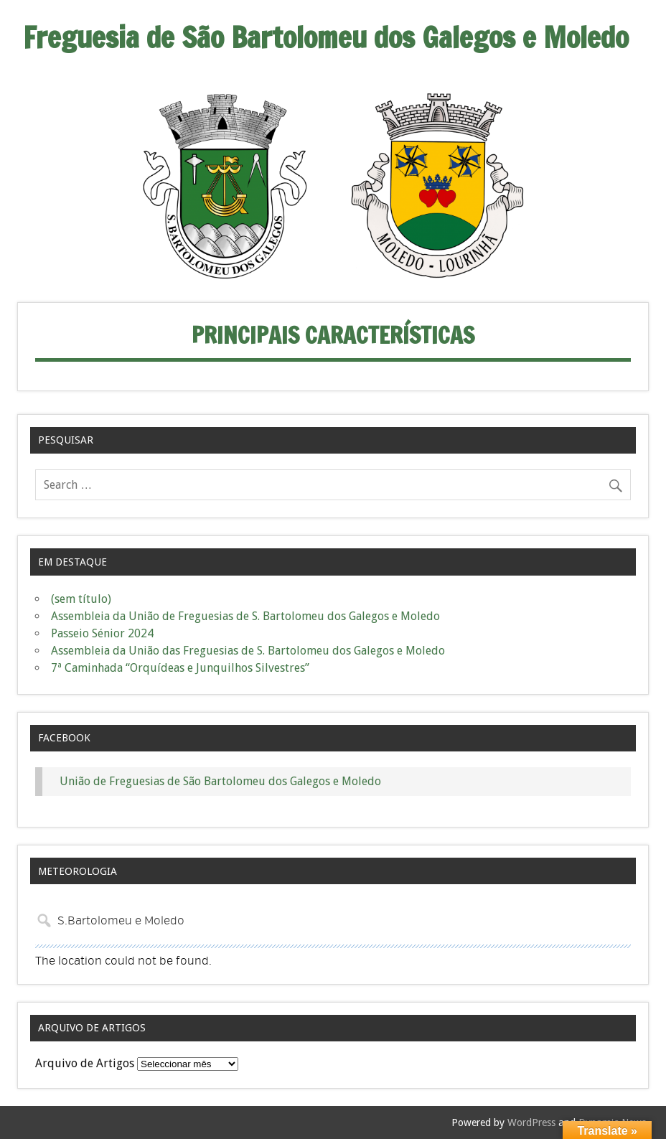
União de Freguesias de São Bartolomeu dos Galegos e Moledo (220, 781)
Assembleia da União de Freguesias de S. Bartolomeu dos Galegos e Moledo (245, 616)
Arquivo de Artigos (84, 1063)
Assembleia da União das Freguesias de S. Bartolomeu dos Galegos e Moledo (248, 650)
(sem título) (81, 599)
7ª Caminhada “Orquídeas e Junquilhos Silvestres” (180, 668)
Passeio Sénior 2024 (102, 633)
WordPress (531, 1122)
